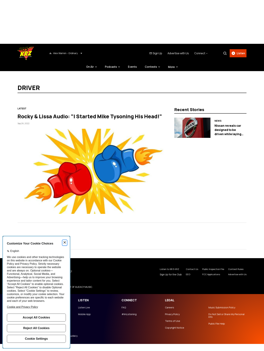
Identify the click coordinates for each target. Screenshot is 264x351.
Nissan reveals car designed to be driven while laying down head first (228, 132)
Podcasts (110, 66)
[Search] (224, 53)
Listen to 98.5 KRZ (167, 276)
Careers (169, 314)
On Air (89, 66)
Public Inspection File (211, 276)
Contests (151, 66)
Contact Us (189, 276)
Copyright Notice (174, 334)
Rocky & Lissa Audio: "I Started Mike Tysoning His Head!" (90, 119)
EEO (185, 281)
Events (132, 66)
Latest (22, 108)
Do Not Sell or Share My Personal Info (226, 322)
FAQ (124, 314)
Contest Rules (235, 276)
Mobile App (84, 321)
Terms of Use (172, 328)
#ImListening (129, 321)
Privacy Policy (172, 321)
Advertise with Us (177, 53)
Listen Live (84, 314)
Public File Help (216, 330)
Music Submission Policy (221, 314)
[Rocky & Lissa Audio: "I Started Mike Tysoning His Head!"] (93, 178)
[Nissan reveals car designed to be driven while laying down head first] (192, 128)
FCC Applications (209, 281)
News (217, 121)
